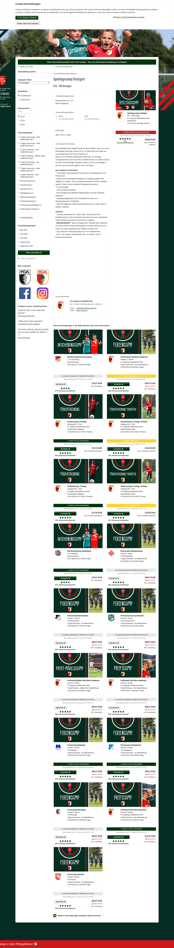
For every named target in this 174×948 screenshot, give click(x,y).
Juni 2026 (23, 234)
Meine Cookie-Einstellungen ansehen (128, 17)
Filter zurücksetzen (28, 258)
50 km (21, 124)
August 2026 (24, 242)
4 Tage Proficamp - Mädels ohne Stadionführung (31, 157)
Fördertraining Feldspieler (30, 205)
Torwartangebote (25, 218)
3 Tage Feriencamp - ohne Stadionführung (29, 138)
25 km (21, 120)
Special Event (25, 189)
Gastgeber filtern (34, 81)
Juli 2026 (22, 238)
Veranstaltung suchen (34, 72)
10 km (21, 116)
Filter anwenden (34, 253)
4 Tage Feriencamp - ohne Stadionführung (29, 144)
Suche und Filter (26, 67)
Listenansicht (24, 100)
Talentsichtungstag (27, 197)
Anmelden (118, 384)
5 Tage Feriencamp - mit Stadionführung (28, 163)
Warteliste (60, 384)
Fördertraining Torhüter (29, 209)
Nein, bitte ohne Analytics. (28, 23)
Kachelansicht (24, 96)
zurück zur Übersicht (64, 67)
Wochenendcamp (26, 181)
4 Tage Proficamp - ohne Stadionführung (28, 150)
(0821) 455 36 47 (82, 310)
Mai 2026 (22, 230)
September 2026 (25, 246)
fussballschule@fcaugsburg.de (86, 308)
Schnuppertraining (27, 201)
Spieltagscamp (25, 193)
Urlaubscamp (25, 185)
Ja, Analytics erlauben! (27, 18)
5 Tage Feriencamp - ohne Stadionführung (29, 169)
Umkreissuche (25, 108)
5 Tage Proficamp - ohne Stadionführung (28, 176)
